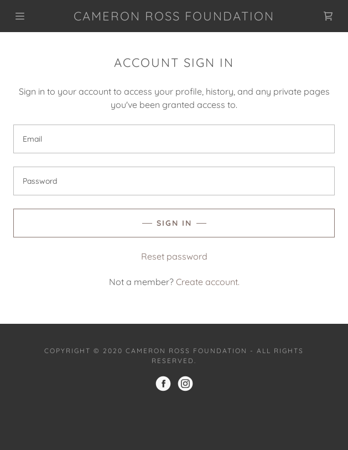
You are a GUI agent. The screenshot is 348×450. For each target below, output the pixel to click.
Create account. (208, 281)
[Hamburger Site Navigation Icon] (29, 16)
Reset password (174, 256)
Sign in (174, 223)
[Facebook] (163, 383)
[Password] (174, 181)
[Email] (174, 139)
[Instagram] (185, 383)
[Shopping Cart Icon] (328, 16)
